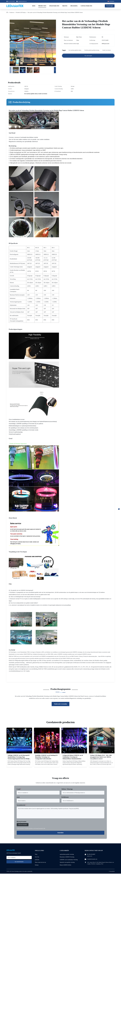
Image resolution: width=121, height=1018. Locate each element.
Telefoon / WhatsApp (67, 789)
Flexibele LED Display (21, 12)
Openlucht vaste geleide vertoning (67, 862)
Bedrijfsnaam (65, 797)
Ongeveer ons (54, 6)
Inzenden (60, 832)
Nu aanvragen (109, 5)
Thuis (36, 854)
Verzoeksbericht (21, 805)
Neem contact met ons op (40, 862)
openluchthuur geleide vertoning (67, 854)
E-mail (19, 789)
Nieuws (64, 6)
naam (18, 797)
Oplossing (74, 6)
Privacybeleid (112, 871)
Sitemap (36, 865)
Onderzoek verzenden (60, 704)
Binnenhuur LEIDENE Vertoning (67, 857)
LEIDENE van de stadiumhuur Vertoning (69, 859)
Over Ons (37, 857)
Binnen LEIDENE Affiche (65, 865)
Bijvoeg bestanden (21, 821)
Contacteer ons (86, 6)
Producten (42, 6)
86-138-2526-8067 (91, 854)
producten (37, 859)
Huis (33, 6)
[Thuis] (7, 12)
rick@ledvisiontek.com (22, 1)
